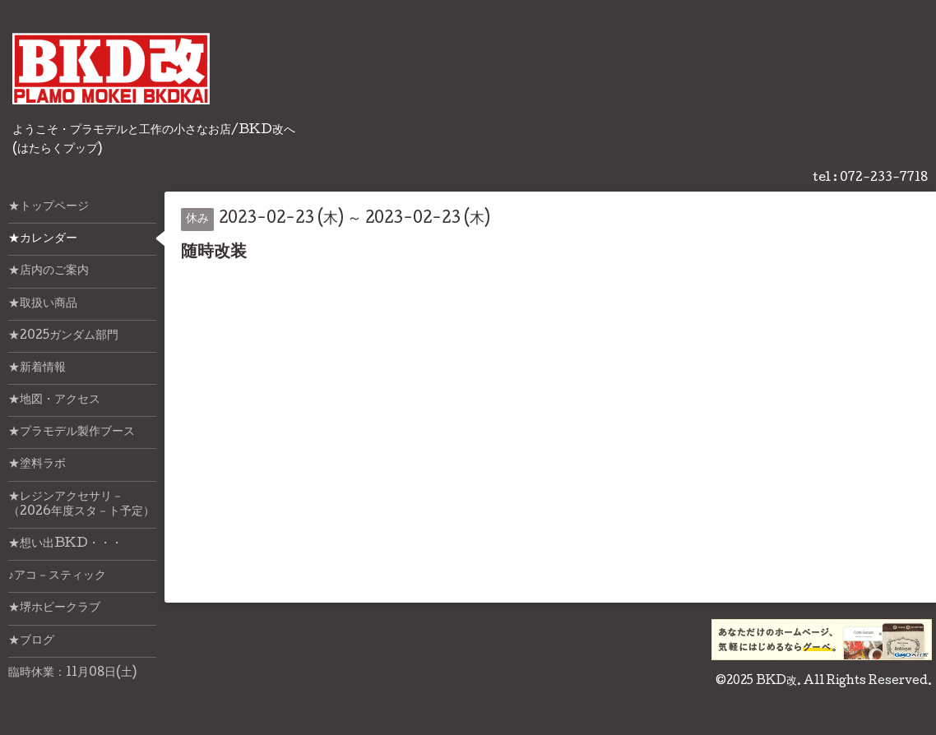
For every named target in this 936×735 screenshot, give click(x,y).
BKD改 (776, 681)
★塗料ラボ (37, 464)
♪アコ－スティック (57, 576)
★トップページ (48, 207)
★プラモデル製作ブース (71, 432)
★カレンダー (42, 239)
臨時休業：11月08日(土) (72, 673)
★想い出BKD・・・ (65, 544)
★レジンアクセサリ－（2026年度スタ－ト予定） (81, 505)
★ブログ (31, 641)
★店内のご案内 (48, 271)
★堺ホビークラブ (54, 608)
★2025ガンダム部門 (63, 336)
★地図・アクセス (54, 400)
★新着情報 (37, 368)
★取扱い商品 (42, 304)
